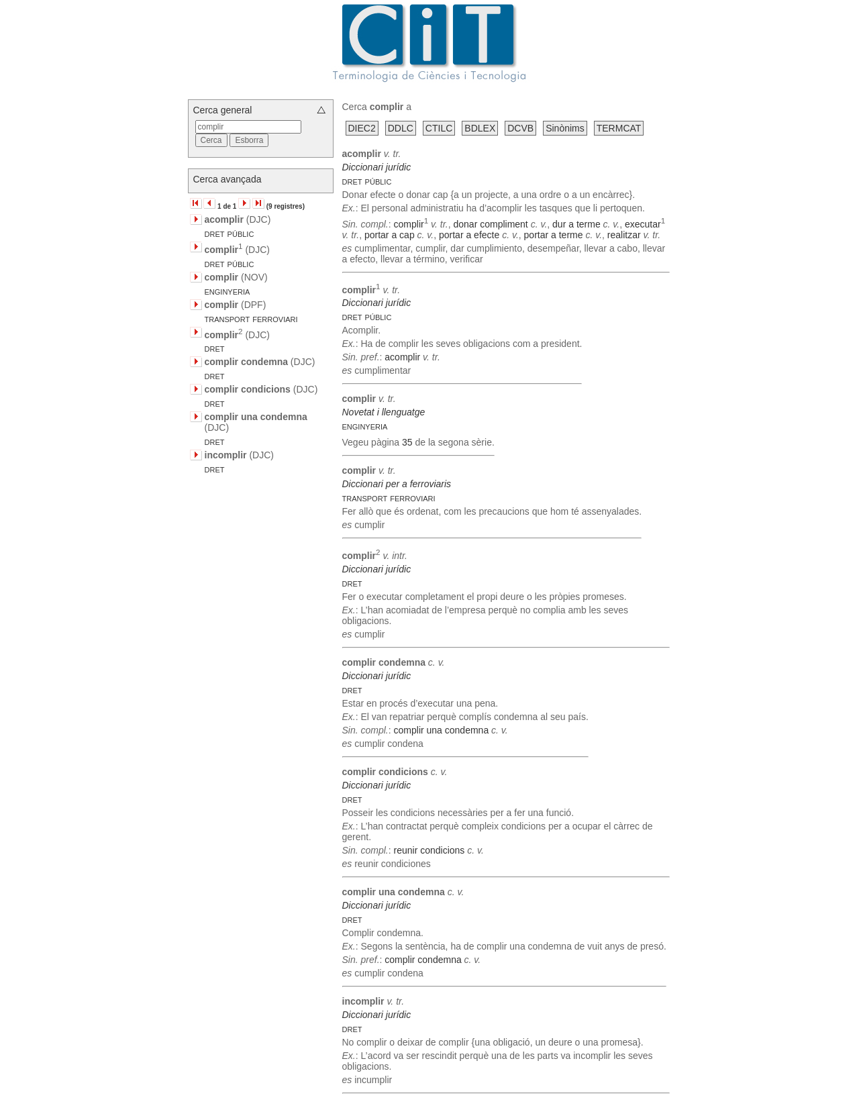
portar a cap (389, 235)
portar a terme (553, 235)
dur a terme (576, 224)
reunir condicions (429, 850)
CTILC (438, 128)
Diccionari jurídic (376, 167)
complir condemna (423, 959)
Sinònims (565, 128)
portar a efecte (469, 235)
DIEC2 (362, 128)
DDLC (400, 128)
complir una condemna (441, 730)
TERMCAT (619, 128)
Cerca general (222, 110)
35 (407, 442)
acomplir (402, 357)
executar (643, 224)
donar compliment (490, 224)
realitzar (624, 235)
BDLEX (479, 128)
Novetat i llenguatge (383, 412)
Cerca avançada (227, 179)
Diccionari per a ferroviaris (397, 483)
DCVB (520, 128)
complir (409, 224)
